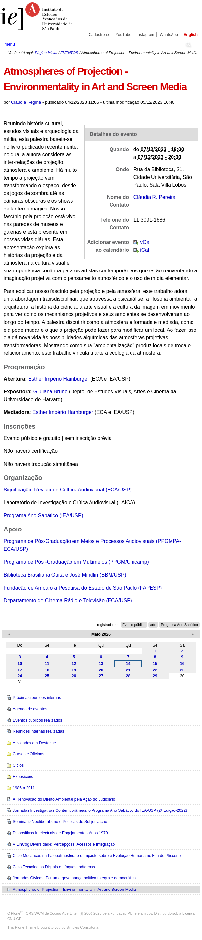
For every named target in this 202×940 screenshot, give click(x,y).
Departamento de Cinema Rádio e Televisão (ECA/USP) (68, 600)
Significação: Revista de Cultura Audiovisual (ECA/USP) (68, 489)
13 (101, 663)
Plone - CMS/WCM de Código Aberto (42, 913)
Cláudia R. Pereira (154, 197)
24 (20, 676)
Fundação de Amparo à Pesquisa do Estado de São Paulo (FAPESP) (83, 587)
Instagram (145, 34)
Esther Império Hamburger (58, 379)
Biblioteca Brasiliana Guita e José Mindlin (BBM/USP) (65, 575)
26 (74, 676)
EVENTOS (69, 53)
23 (182, 670)
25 (47, 676)
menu (9, 44)
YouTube (123, 34)
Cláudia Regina (26, 102)
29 (155, 676)
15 (155, 663)
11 (47, 663)
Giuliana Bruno (50, 391)
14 (128, 663)
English (190, 34)
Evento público (133, 625)
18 (47, 670)
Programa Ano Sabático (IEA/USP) (43, 515)
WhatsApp (169, 34)
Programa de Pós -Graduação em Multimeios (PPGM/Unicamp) (76, 562)
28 (128, 676)
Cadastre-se (99, 34)
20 (101, 670)
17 (20, 670)
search (188, 44)
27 (101, 676)
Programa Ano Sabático (179, 625)
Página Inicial (46, 53)
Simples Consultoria (82, 927)
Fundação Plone (124, 913)
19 (74, 670)
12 (74, 663)
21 (128, 670)
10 (20, 663)
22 (155, 670)
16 (182, 663)
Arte (153, 625)
